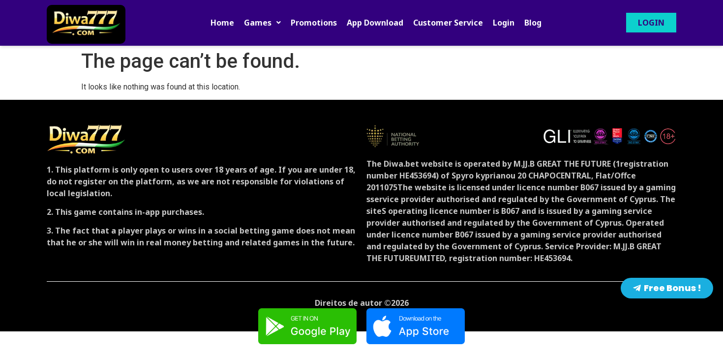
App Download (375, 22)
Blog (533, 22)
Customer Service (448, 22)
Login (503, 22)
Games (262, 22)
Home (222, 22)
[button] (262, 22)
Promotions (314, 22)
